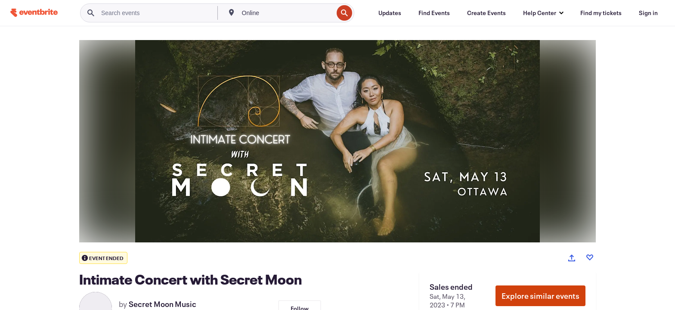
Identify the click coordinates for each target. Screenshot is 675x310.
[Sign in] (648, 13)
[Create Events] (486, 13)
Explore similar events (540, 296)
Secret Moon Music (162, 304)
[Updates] (390, 13)
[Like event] (590, 257)
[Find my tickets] (601, 13)
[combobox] (287, 13)
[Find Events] (434, 13)
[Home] (34, 12)
